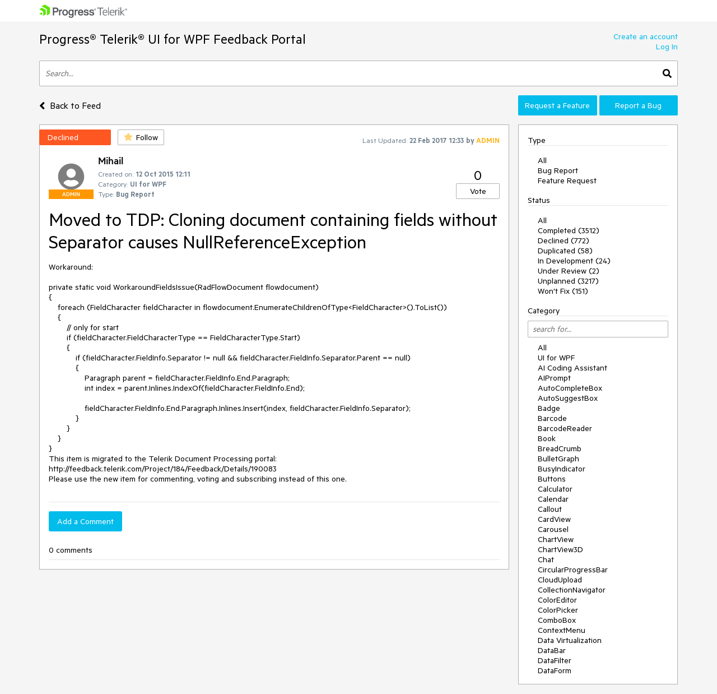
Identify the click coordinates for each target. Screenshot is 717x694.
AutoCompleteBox (570, 388)
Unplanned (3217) (568, 281)
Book (547, 438)
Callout (550, 509)
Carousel (553, 529)
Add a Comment (85, 521)
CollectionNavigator (572, 590)
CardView (554, 519)
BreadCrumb (559, 448)
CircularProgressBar (573, 570)
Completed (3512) (568, 230)
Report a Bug (638, 105)
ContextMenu (561, 630)
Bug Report (558, 170)
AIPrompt (554, 378)
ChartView (556, 539)
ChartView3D (560, 549)
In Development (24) (574, 261)
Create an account (645, 36)
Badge (549, 408)
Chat (546, 559)
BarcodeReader (565, 428)
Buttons (552, 479)
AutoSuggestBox (568, 398)
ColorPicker (558, 610)
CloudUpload (560, 580)
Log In (667, 46)
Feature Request (567, 180)
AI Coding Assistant (572, 368)
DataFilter (554, 660)
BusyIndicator (561, 469)
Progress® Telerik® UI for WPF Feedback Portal (172, 39)
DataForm (554, 670)
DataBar (552, 650)
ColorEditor (557, 600)
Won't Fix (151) (563, 291)
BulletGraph (558, 459)
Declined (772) (563, 240)
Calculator (555, 489)
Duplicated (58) (565, 251)
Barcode (552, 418)
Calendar (553, 499)
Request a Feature (557, 105)
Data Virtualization (570, 640)
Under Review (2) (568, 271)
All (542, 160)
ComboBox (557, 620)
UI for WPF (556, 358)
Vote (478, 191)
